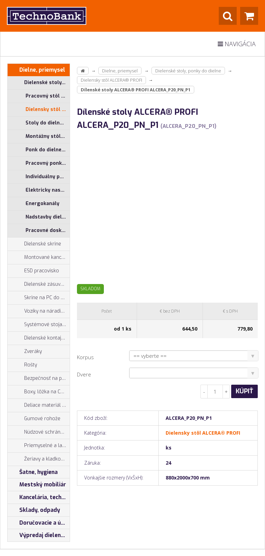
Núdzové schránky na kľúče (39, 432)
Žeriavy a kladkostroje (39, 459)
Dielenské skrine (34, 244)
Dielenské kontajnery (39, 338)
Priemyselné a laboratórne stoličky (39, 445)
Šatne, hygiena (33, 472)
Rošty (22, 365)
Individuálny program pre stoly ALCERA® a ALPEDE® (48, 176)
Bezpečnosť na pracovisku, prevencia (39, 378)
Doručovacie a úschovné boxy (39, 523)
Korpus (85, 357)
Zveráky (25, 351)
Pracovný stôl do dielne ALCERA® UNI (48, 96)
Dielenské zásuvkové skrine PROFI (39, 284)
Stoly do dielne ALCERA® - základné (48, 123)
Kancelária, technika (39, 497)
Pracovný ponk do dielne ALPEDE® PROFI (48, 163)
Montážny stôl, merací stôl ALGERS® (48, 136)
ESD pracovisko (41, 270)
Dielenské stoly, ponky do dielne (39, 82)
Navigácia (237, 44)
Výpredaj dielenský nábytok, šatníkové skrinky (39, 535)
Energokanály (42, 203)
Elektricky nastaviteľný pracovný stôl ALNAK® (48, 190)
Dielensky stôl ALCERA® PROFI (48, 109)
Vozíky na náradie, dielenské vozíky (39, 311)
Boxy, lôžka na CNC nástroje (39, 391)
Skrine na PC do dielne (39, 297)
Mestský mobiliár (37, 484)
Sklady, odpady (34, 510)
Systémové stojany (37, 324)
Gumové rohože (34, 418)
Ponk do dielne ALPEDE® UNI (48, 149)
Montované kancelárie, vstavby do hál (39, 257)
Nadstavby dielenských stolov (48, 217)
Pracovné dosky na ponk (48, 230)
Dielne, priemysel (36, 70)
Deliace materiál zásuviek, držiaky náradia (39, 405)
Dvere (84, 374)
